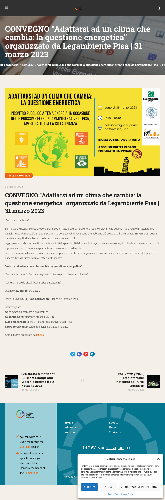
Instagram (115, 447)
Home (69, 422)
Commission (31, 473)
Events (113, 422)
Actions (70, 432)
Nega (108, 487)
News (113, 427)
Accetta (89, 487)
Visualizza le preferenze (139, 487)
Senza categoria (19, 175)
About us (71, 427)
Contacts (25, 446)
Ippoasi (40, 334)
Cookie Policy (114, 494)
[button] (158, 458)
